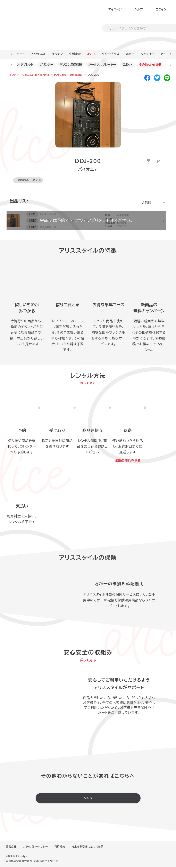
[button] (154, 203)
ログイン (161, 9)
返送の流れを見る (128, 461)
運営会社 (11, 846)
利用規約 (60, 846)
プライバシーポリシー (35, 846)
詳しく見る (88, 383)
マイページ (115, 9)
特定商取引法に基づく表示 (87, 846)
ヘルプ (138, 9)
